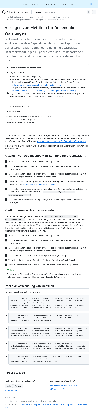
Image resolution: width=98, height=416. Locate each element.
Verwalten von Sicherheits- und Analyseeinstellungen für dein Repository (44, 90)
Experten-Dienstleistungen (76, 405)
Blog (6, 407)
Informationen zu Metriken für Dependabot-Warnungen (61, 141)
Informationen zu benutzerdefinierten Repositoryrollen (36, 85)
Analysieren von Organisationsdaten (20, 19)
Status (55, 405)
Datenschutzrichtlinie (12, 390)
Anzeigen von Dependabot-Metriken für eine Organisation (46, 155)
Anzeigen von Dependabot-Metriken (50, 19)
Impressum (26, 405)
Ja (9, 386)
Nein (18, 386)
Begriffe (37, 405)
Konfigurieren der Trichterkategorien (31, 210)
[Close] (91, 3)
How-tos (33, 17)
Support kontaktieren (59, 389)
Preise (62, 405)
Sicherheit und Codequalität (16, 17)
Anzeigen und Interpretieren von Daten (53, 17)
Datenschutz (46, 405)
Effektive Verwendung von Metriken (31, 286)
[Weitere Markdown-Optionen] (28, 106)
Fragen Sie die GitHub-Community (64, 385)
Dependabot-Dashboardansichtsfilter (39, 184)
